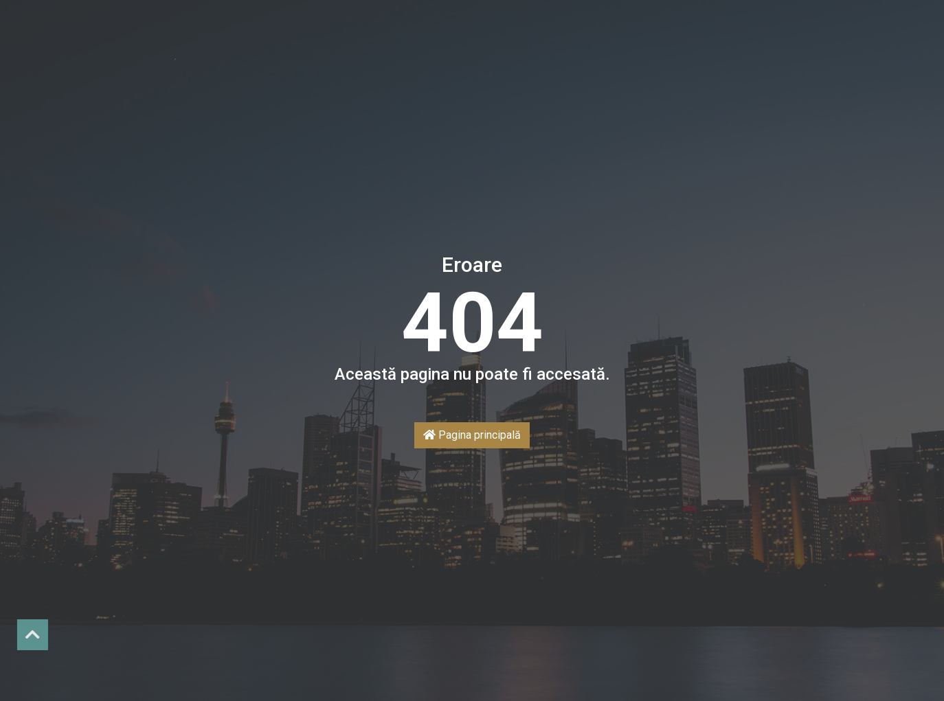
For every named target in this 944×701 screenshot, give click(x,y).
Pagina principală (472, 434)
